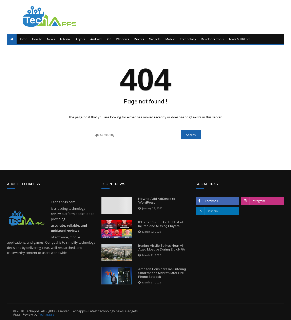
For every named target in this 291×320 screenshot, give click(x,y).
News (51, 39)
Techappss (46, 314)
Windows (122, 39)
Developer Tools (212, 39)
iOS (108, 39)
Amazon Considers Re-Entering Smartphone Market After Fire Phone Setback (162, 273)
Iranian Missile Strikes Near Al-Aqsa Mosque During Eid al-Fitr (162, 247)
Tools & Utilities (239, 39)
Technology (188, 39)
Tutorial (65, 39)
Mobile (170, 39)
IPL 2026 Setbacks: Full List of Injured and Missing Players (160, 224)
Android (96, 39)
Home (23, 39)
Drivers (139, 39)
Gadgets (154, 39)
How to (37, 39)
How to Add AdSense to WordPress (156, 200)
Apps (78, 39)
